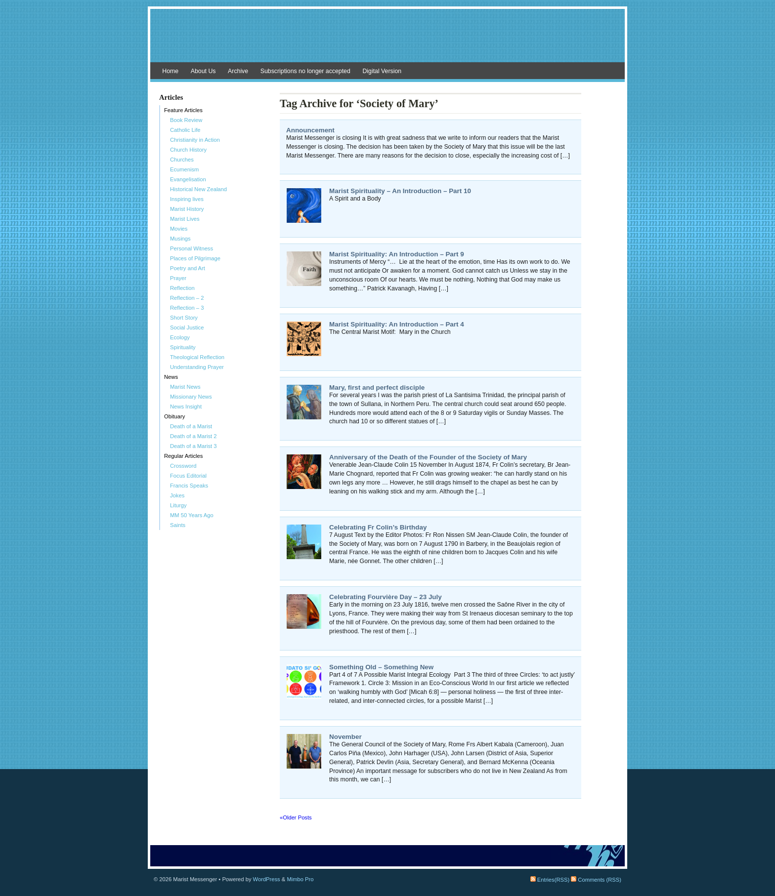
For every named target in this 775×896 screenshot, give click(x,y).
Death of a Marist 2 (193, 436)
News (171, 377)
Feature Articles (183, 110)
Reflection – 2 (187, 298)
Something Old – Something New (381, 667)
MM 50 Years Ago (192, 515)
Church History (188, 150)
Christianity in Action (195, 140)
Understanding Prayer (197, 367)
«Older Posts (296, 817)
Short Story (184, 318)
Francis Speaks (189, 486)
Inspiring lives (187, 199)
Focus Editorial (188, 476)
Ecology (180, 337)
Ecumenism (184, 169)
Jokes (177, 495)
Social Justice (187, 327)
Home (170, 71)
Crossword (183, 466)
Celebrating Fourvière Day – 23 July (385, 597)
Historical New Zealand (198, 189)
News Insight (186, 406)
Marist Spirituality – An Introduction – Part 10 (400, 191)
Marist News (185, 387)
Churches (182, 160)
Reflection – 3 (187, 308)
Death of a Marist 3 (193, 446)
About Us (203, 71)
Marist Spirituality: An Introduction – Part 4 (396, 324)
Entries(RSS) (549, 880)
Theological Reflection (197, 357)
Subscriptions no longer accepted (305, 71)
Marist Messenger (387, 40)
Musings (180, 239)
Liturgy (178, 505)
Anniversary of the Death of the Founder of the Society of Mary (428, 457)
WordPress (266, 879)
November (345, 736)
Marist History (187, 209)
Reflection (182, 288)
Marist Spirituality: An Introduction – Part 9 (396, 254)
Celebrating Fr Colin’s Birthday (378, 527)
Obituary (174, 416)
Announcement (310, 130)
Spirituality (183, 347)
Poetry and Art (187, 268)
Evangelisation (188, 179)
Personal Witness (191, 248)
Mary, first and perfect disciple (377, 387)
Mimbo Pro (300, 879)
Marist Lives (185, 219)
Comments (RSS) (596, 880)
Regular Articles (183, 456)
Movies (178, 229)
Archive (238, 71)
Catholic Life (185, 130)
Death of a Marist (191, 426)
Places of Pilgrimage (195, 258)
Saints (177, 525)
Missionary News (191, 397)
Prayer (178, 278)
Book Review (186, 120)
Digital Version (381, 71)
